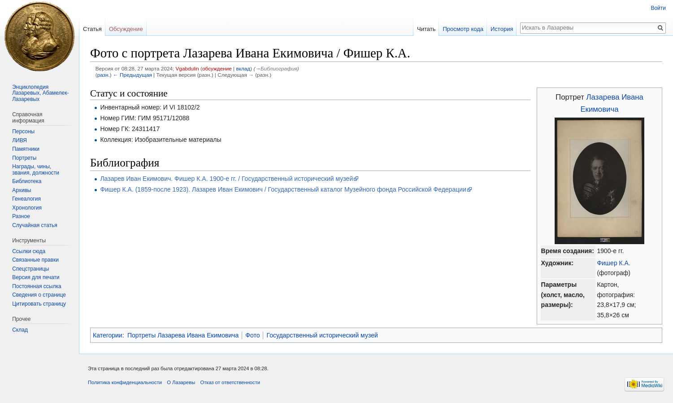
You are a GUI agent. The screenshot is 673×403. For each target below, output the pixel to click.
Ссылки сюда (28, 251)
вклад (243, 68)
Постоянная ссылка (36, 286)
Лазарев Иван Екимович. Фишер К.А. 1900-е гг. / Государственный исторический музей (226, 178)
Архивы (21, 190)
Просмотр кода (463, 29)
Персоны (23, 131)
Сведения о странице (39, 295)
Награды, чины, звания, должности (35, 169)
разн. (103, 75)
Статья (92, 29)
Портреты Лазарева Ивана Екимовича (183, 335)
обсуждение (217, 68)
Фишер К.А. (613, 263)
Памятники (25, 149)
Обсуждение (126, 29)
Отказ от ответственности (230, 382)
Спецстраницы (30, 269)
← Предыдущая (132, 75)
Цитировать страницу (39, 304)
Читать (426, 29)
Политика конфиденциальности (125, 382)
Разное (21, 216)
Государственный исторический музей (322, 335)
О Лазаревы (181, 382)
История (502, 29)
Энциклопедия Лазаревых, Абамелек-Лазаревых (40, 93)
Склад (20, 330)
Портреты (24, 158)
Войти (658, 8)
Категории (107, 335)
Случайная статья (34, 225)
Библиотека (26, 181)
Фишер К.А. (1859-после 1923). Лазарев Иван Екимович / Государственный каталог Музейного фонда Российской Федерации (283, 189)
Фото (252, 335)
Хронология (27, 208)
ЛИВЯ (19, 140)
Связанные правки (35, 260)
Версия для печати (35, 277)
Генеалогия (26, 199)
